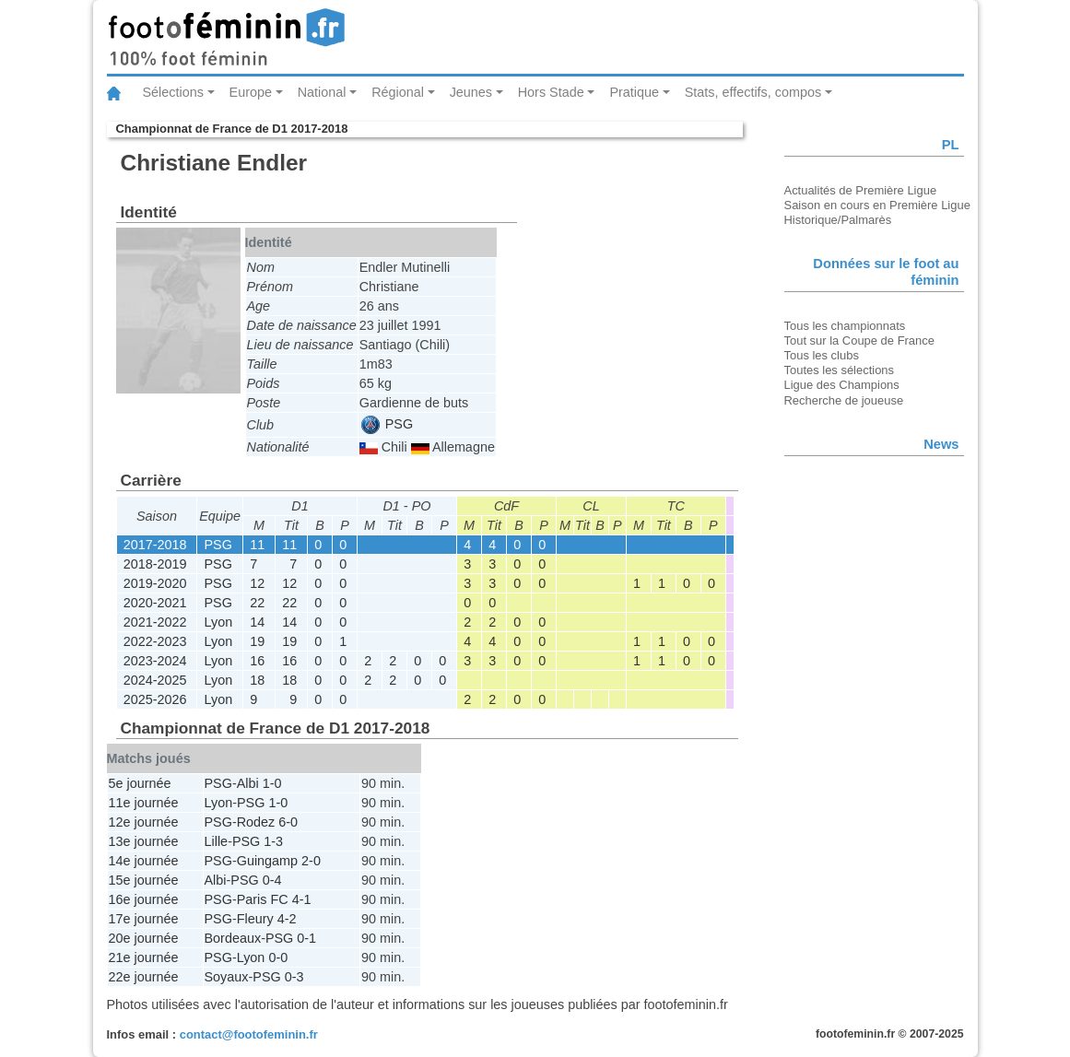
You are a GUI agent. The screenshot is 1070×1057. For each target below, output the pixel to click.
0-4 (272, 880)
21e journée (144, 957)
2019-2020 (155, 583)
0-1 (306, 938)
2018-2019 (155, 564)
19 (257, 641)
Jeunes (471, 92)
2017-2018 (155, 544)
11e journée (144, 802)
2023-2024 (155, 660)
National (322, 92)
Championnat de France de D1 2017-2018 (232, 128)
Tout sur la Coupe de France (859, 340)
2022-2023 (155, 641)
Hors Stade (551, 92)
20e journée (144, 938)
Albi (248, 783)
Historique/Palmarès (838, 220)
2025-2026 (155, 699)
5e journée (140, 783)
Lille (217, 841)
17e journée (144, 918)
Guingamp (267, 860)
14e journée (144, 860)
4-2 (287, 918)
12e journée (144, 822)
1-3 (273, 841)
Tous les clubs (821, 355)
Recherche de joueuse (844, 400)
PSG (387, 424)
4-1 (302, 899)
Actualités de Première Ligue (860, 190)
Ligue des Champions (842, 385)
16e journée (144, 899)
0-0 (278, 957)
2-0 (311, 860)
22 (257, 602)
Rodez (256, 822)
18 (257, 680)
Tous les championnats (845, 326)
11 (257, 544)
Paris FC (262, 899)
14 (257, 622)
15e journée (144, 880)
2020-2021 (155, 602)
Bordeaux (233, 938)
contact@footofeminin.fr (249, 1034)
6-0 (288, 822)
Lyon (219, 622)
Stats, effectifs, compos (753, 92)
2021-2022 (155, 622)
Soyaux (227, 976)
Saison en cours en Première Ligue (877, 205)
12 (257, 583)
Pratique (634, 92)
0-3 (294, 976)
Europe (250, 92)
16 (257, 660)
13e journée (144, 841)
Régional (397, 92)
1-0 (272, 783)
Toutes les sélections (839, 370)
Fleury (255, 918)
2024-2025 (155, 680)
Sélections (173, 92)
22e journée (144, 976)
